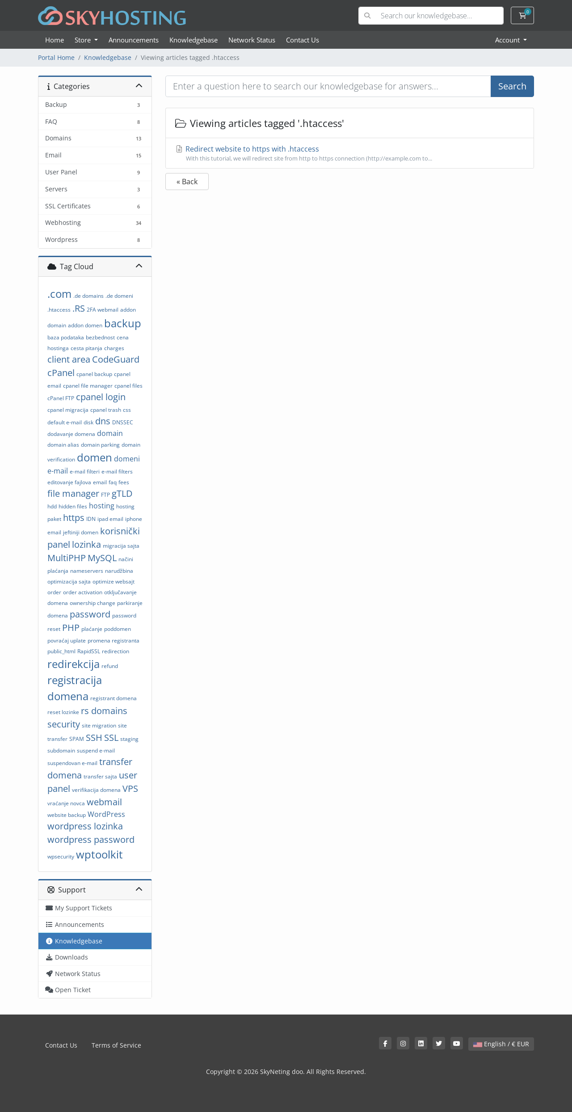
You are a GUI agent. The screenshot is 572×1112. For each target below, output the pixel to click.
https (73, 518)
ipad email (110, 519)
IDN (91, 519)
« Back (187, 181)
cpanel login (101, 397)
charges (114, 348)
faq (113, 482)
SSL (111, 737)
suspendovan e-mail (72, 763)
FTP (105, 495)
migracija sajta (121, 546)
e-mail (57, 471)
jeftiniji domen (80, 532)
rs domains (104, 711)
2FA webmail (102, 309)
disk (88, 422)
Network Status (251, 39)
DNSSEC (122, 422)
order (54, 592)
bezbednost (100, 337)
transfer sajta (100, 776)
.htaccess (59, 309)
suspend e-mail (96, 750)
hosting (101, 506)
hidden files (73, 506)
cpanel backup (94, 374)
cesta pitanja (86, 348)
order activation (82, 592)
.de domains (88, 296)
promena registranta (113, 640)
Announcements (134, 39)
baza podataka (65, 337)
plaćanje (91, 629)
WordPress (106, 814)
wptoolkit (99, 854)
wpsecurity (60, 856)
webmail (104, 802)
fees (123, 482)
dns (102, 421)
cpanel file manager (88, 385)
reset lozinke (63, 712)
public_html (61, 651)
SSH (94, 737)
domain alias (63, 444)
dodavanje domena (71, 434)
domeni (127, 459)
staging (129, 739)
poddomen (117, 629)
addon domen (85, 325)
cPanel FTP (60, 398)
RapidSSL (88, 651)
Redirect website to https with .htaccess (350, 153)
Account (508, 39)
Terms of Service (116, 1045)
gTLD (122, 493)
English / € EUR (501, 1044)
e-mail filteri (85, 471)
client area (68, 359)
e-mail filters (117, 471)
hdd (52, 506)
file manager (73, 493)
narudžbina (119, 571)
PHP (71, 628)
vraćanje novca (66, 803)
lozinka (86, 544)
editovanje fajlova (69, 482)
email (100, 482)
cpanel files (128, 385)
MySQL (102, 558)
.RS (78, 308)
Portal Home (56, 57)
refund (109, 666)
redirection (115, 651)
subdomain (61, 750)
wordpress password (91, 839)
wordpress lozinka (85, 826)
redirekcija (73, 663)
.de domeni (119, 296)
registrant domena (113, 698)
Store (84, 39)
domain (110, 433)
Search (512, 86)
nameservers (86, 571)
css (127, 410)
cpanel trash (105, 410)
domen (94, 457)
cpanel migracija (67, 410)
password (90, 614)
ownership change (92, 603)
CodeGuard (115, 359)
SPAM (76, 739)
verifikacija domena (96, 790)
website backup (66, 815)
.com (59, 293)
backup (122, 323)
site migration (99, 725)
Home (54, 39)
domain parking (100, 444)
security (63, 724)
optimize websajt (114, 581)
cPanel (61, 373)
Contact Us (302, 39)
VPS (130, 788)
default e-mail (64, 422)
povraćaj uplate (66, 640)
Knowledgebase (193, 39)
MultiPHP (66, 558)
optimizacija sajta (69, 581)
